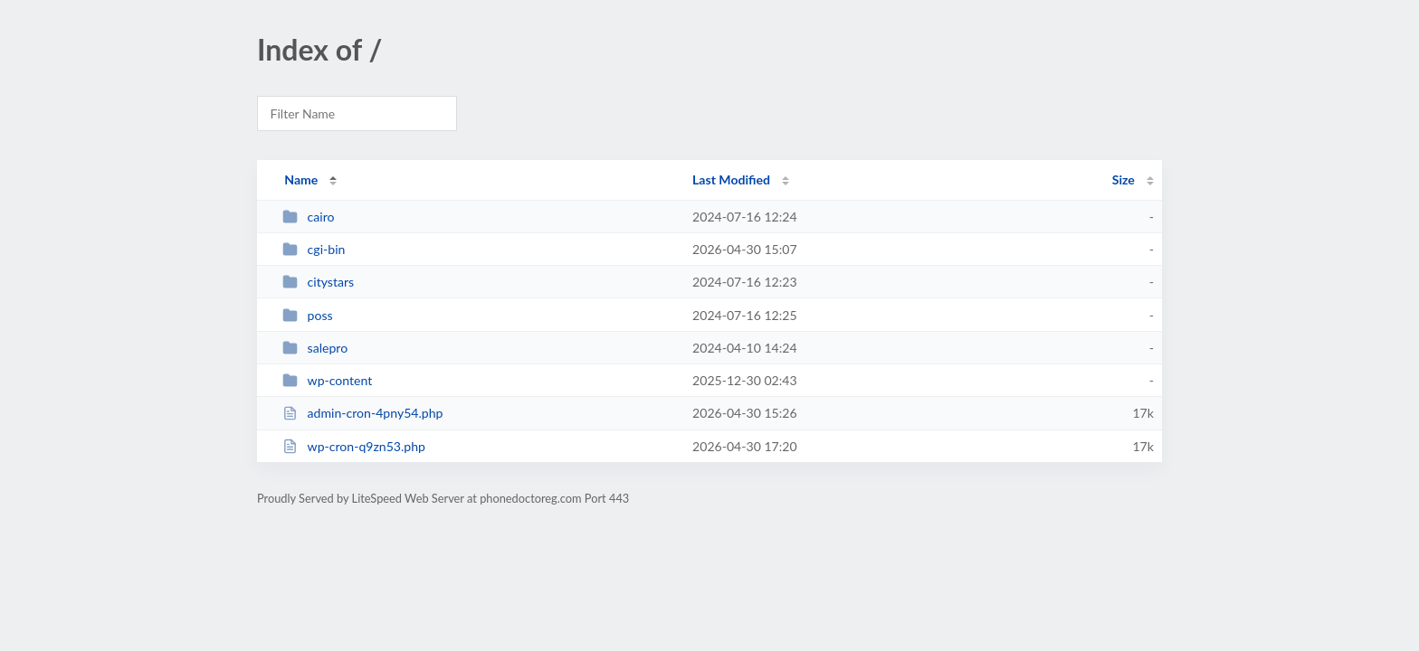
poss (307, 315)
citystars (318, 281)
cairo (308, 216)
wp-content (327, 380)
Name (301, 179)
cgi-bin (313, 249)
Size (1123, 179)
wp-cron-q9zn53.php (353, 446)
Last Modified (731, 179)
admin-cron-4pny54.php (362, 412)
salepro (315, 347)
